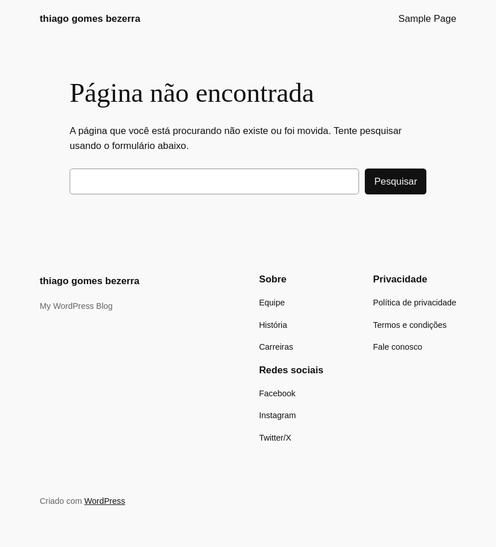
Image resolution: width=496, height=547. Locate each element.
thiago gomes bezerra (90, 18)
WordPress (105, 501)
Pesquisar (395, 181)
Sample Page (427, 18)
